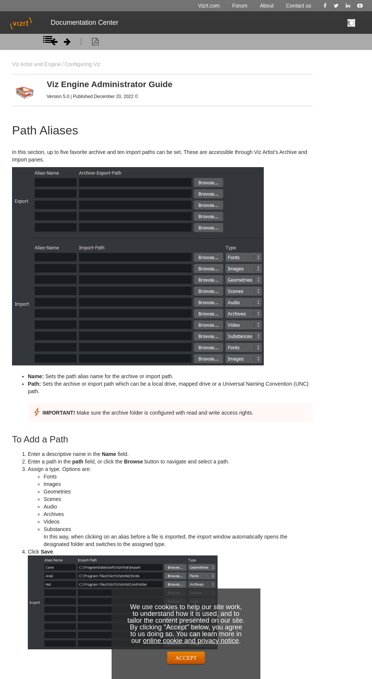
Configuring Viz (83, 64)
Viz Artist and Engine (36, 64)
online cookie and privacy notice (191, 640)
